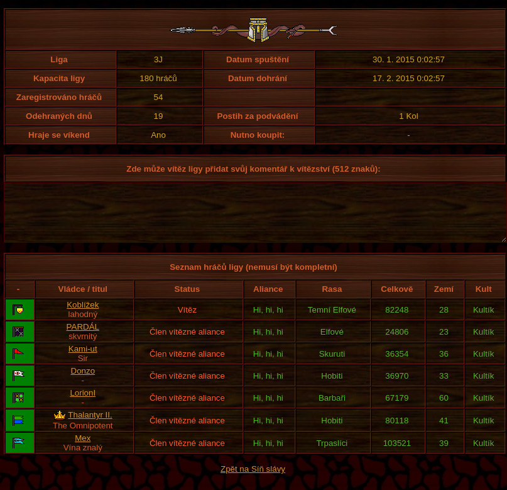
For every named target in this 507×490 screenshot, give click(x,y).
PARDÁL (83, 338)
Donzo (83, 382)
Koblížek (83, 316)
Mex (82, 449)
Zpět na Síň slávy (253, 480)
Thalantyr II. (90, 426)
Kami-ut (82, 360)
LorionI (82, 404)
